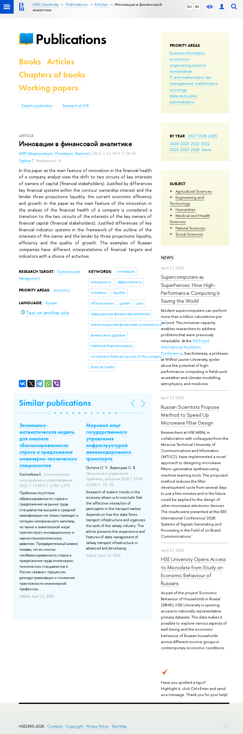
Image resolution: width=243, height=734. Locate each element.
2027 (192, 136)
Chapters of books (52, 74)
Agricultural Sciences (193, 191)
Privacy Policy (97, 726)
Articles (60, 61)
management (181, 83)
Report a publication (37, 105)
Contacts (55, 726)
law (208, 77)
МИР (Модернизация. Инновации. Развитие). (55, 153)
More (206, 149)
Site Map (119, 726)
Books (30, 61)
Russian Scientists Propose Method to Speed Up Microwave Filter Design (190, 414)
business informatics (187, 53)
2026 (202, 136)
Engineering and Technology (187, 200)
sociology (178, 89)
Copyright (74, 726)
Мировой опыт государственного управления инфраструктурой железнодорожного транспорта (108, 442)
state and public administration (184, 99)
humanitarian (181, 71)
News (167, 257)
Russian (51, 303)
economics (179, 59)
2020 (174, 149)
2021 (205, 143)
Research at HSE (76, 105)
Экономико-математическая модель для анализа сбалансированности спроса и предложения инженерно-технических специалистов (48, 445)
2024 (174, 143)
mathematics (206, 83)
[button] (49, 413)
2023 (184, 143)
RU (189, 7)
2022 (195, 143)
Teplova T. (26, 160)
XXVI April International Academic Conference (185, 347)
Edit (226, 725)
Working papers (48, 87)
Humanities (185, 209)
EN (197, 7)
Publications (71, 39)
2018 (195, 149)
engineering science (188, 65)
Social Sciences (189, 234)
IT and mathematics (187, 77)
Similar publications (55, 403)
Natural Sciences (190, 228)
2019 (184, 149)
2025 (212, 136)
